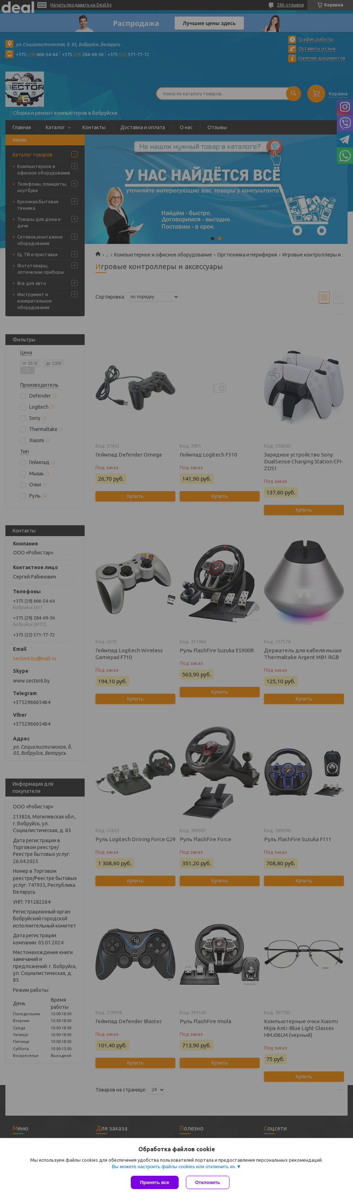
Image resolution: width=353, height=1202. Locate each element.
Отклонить (207, 1182)
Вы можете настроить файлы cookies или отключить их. (174, 1166)
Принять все (154, 1182)
